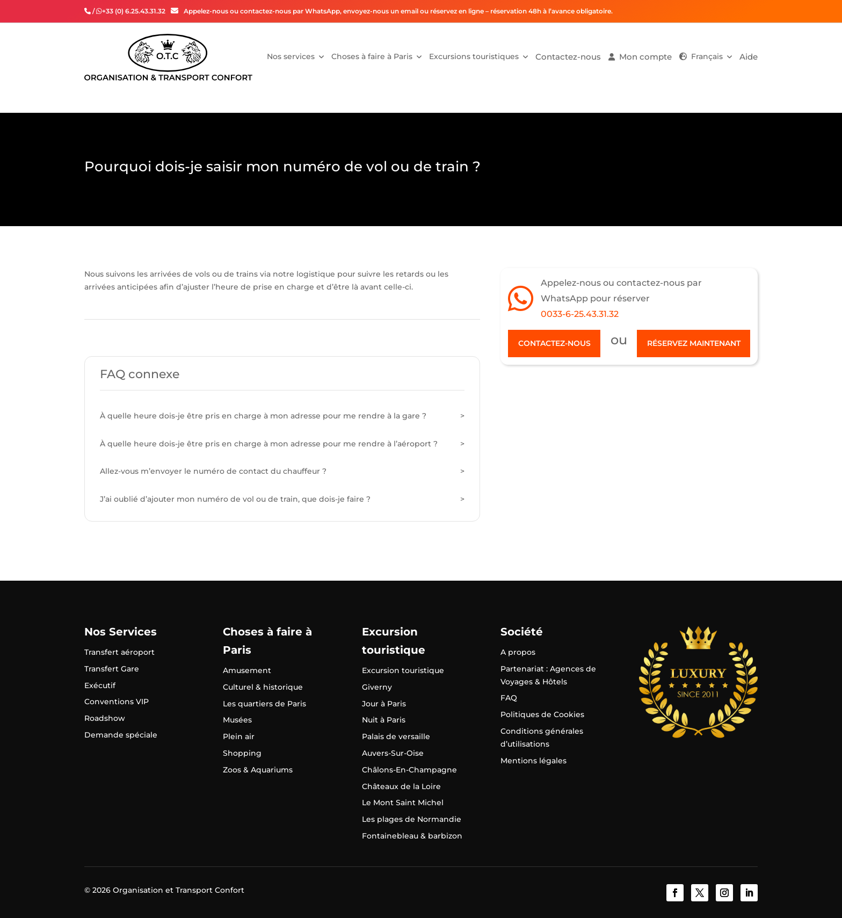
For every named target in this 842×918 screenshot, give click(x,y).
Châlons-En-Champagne (409, 770)
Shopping (242, 753)
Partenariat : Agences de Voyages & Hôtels (548, 675)
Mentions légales (533, 760)
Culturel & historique (263, 687)
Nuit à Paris (383, 720)
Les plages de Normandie (411, 819)
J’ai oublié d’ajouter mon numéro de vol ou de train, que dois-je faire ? (235, 499)
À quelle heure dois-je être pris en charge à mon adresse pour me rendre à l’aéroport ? (269, 444)
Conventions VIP (116, 701)
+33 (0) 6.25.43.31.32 (133, 11)
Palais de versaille (396, 736)
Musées (237, 720)
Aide (748, 57)
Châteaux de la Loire (401, 786)
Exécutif (99, 685)
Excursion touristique (403, 670)
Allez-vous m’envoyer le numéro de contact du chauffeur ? (213, 471)
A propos (517, 652)
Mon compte (645, 57)
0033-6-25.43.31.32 (580, 314)
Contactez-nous (568, 57)
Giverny (377, 687)
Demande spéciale (120, 735)
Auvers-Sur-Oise (393, 753)
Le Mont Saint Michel (403, 802)
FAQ (508, 698)
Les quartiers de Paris (264, 704)
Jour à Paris (384, 704)
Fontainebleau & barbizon (412, 836)
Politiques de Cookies (542, 714)
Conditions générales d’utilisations (541, 737)
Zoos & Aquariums (258, 770)
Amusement (247, 670)
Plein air (239, 736)
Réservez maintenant (694, 343)
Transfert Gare (111, 669)
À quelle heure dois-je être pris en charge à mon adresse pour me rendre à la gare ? (263, 416)
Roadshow (104, 718)
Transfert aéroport (119, 652)
